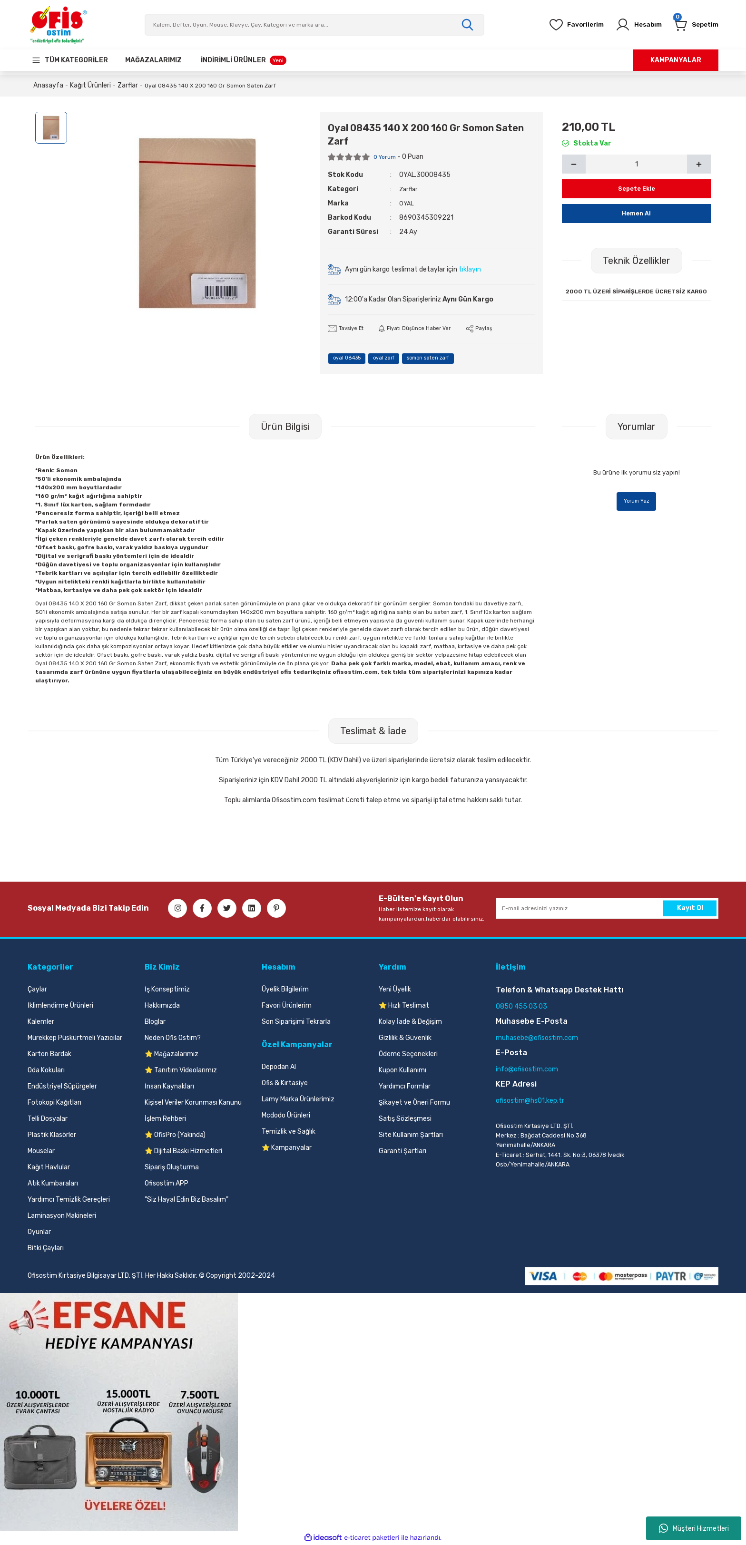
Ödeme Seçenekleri (408, 1054)
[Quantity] (636, 164)
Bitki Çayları (46, 1248)
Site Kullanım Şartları (411, 1135)
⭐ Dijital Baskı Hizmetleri (183, 1151)
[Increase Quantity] (699, 164)
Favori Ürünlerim (287, 1006)
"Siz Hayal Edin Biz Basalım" (186, 1200)
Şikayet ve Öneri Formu (414, 1103)
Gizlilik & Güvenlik (405, 1038)
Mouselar (41, 1151)
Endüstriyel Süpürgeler (62, 1087)
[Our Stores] (153, 60)
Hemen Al (636, 213)
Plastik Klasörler (52, 1135)
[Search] (314, 25)
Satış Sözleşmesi (405, 1119)
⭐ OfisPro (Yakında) (175, 1135)
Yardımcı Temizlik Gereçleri (69, 1200)
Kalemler (41, 1022)
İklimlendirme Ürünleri (60, 1006)
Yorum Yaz (636, 502)
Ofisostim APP (166, 1184)
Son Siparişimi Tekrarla (296, 1022)
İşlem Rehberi (165, 1119)
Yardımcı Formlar (405, 1087)
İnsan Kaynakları (169, 1087)
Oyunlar (39, 1232)
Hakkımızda (162, 1006)
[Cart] (692, 24)
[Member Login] (627, 24)
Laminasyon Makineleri (62, 1216)
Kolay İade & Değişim (410, 1022)
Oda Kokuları (46, 1071)
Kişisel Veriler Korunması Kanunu (193, 1103)
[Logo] (58, 25)
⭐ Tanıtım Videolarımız (181, 1071)
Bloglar (155, 1022)
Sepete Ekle (636, 189)
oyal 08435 (352, 359)
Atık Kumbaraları (53, 1184)
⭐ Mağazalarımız (171, 1054)
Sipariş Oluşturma (172, 1168)
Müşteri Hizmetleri (694, 1528)
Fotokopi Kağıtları (54, 1103)
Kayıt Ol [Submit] (690, 908)
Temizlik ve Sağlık (288, 1132)
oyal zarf (398, 359)
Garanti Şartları (402, 1151)
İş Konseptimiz (167, 990)
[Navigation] (70, 60)
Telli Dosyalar (48, 1119)
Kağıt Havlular (49, 1168)
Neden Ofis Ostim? (173, 1038)
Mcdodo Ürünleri (286, 1116)
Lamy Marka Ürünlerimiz (298, 1100)
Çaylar (37, 990)
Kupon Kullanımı (402, 1071)
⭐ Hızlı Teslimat (404, 1006)
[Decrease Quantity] (574, 164)
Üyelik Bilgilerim (285, 990)
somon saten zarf (452, 359)
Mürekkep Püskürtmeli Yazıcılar (75, 1038)
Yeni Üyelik (395, 990)
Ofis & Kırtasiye (285, 1083)
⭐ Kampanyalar (287, 1148)
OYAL (407, 203)
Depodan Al (279, 1067)
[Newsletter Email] (607, 908)
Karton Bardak (49, 1054)
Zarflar (409, 189)
